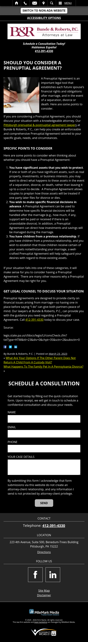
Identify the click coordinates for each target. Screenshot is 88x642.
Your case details (21, 457)
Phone (12, 442)
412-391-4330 (44, 51)
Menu (68, 3)
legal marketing (40, 622)
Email (35, 3)
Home (16, 3)
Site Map (44, 591)
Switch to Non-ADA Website (44, 11)
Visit (43, 3)
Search (51, 3)
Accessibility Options (44, 18)
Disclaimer (44, 595)
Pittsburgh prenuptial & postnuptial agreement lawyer (39, 125)
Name (12, 412)
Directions (44, 552)
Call (25, 3)
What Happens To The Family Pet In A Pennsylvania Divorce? (43, 367)
